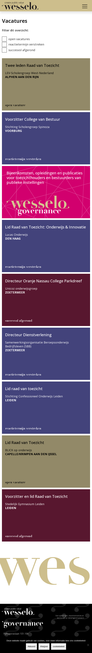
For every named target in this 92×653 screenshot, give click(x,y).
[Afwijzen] (88, 645)
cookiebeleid (58, 646)
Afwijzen (44, 646)
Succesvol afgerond (21, 50)
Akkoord (31, 646)
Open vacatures (19, 39)
